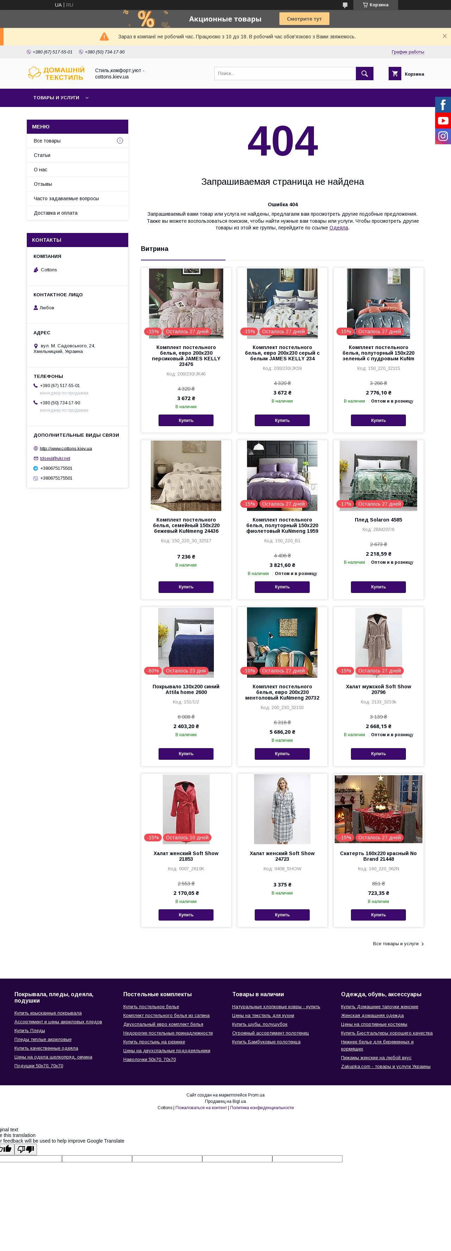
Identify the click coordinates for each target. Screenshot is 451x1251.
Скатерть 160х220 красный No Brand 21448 (378, 856)
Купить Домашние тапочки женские (379, 1006)
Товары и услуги (56, 97)
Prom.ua (256, 1095)
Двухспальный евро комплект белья (163, 1024)
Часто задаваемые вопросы (66, 198)
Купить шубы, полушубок (260, 1024)
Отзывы (43, 184)
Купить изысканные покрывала (48, 1013)
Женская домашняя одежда (372, 1015)
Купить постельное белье (151, 1006)
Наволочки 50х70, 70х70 (149, 1059)
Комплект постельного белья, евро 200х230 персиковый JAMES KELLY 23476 (186, 356)
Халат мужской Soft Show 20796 (378, 689)
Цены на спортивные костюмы (374, 1024)
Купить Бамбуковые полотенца (266, 1041)
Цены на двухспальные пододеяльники (166, 1050)
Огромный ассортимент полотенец (270, 1033)
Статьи (42, 155)
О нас (40, 169)
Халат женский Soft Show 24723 (282, 856)
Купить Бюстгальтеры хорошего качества (387, 1033)
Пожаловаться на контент (201, 1107)
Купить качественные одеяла (46, 1048)
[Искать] (364, 73)
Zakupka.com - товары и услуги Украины (386, 1066)
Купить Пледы (29, 1030)
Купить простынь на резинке (154, 1041)
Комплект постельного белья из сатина (166, 1015)
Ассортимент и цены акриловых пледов (58, 1021)
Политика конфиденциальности (262, 1107)
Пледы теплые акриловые (43, 1039)
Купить (186, 420)
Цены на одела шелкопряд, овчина (53, 1057)
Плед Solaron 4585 (378, 520)
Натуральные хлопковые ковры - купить (276, 1006)
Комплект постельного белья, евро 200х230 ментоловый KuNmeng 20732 (282, 692)
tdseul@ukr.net (55, 458)
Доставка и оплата (56, 213)
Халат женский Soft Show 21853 (186, 856)
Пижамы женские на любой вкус (376, 1057)
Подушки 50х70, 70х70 (38, 1065)
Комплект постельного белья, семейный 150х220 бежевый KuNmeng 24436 (186, 525)
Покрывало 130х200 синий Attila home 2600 (186, 689)
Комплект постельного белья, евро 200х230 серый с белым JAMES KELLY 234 (282, 353)
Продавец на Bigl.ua (225, 1101)
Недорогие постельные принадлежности (168, 1033)
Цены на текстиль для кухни (263, 1015)
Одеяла (338, 227)
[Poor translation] (25, 1149)
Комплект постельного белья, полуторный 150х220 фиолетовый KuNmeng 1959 (282, 525)
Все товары (47, 141)
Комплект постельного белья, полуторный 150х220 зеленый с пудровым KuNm (378, 353)
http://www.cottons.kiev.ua (66, 448)
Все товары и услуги (396, 943)
